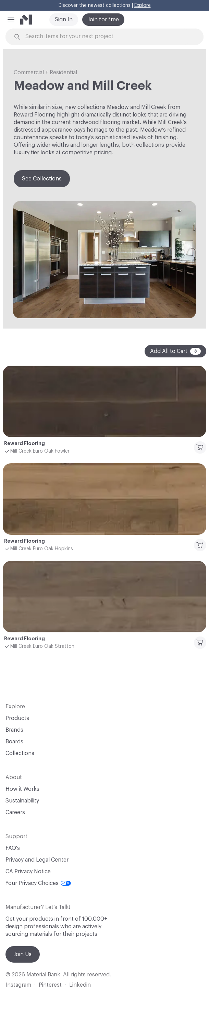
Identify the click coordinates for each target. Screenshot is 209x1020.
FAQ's (12, 848)
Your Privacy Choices (38, 883)
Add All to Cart (175, 351)
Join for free (103, 19)
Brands (14, 730)
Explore (142, 5)
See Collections (42, 178)
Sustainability (22, 800)
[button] (10, 19)
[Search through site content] (108, 37)
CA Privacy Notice (28, 871)
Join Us (23, 954)
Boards (14, 741)
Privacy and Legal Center (37, 860)
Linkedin (80, 985)
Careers (15, 812)
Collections (19, 753)
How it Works (22, 789)
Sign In (64, 19)
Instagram (18, 985)
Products (17, 718)
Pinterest (50, 985)
